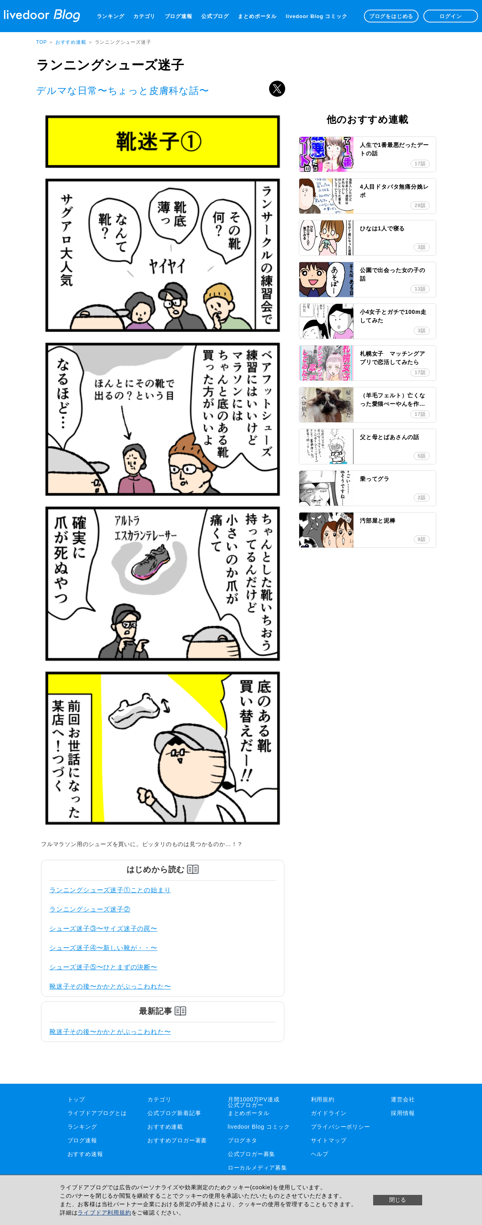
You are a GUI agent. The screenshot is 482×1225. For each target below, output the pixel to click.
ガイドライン (329, 1113)
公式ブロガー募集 (251, 1154)
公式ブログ (215, 16)
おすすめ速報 (85, 1154)
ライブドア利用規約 (104, 1212)
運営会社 (403, 1099)
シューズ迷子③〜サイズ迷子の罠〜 (103, 928)
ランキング (111, 16)
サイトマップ (329, 1140)
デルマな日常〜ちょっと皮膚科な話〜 (122, 90)
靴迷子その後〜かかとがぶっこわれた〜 (110, 986)
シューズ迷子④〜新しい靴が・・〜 (103, 947)
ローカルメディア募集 (257, 1167)
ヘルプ (320, 1154)
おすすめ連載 (71, 42)
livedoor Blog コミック (316, 16)
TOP (41, 42)
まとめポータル (257, 16)
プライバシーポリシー (340, 1126)
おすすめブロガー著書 (177, 1140)
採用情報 (403, 1113)
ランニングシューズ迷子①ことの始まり (110, 890)
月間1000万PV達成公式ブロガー (254, 1102)
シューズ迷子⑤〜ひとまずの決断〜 (103, 967)
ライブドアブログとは (97, 1113)
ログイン (450, 16)
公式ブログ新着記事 (174, 1113)
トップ (76, 1099)
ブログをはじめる (391, 16)
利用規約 (323, 1099)
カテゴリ (144, 16)
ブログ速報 (178, 16)
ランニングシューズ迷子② (90, 909)
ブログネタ (242, 1140)
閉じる (397, 1200)
